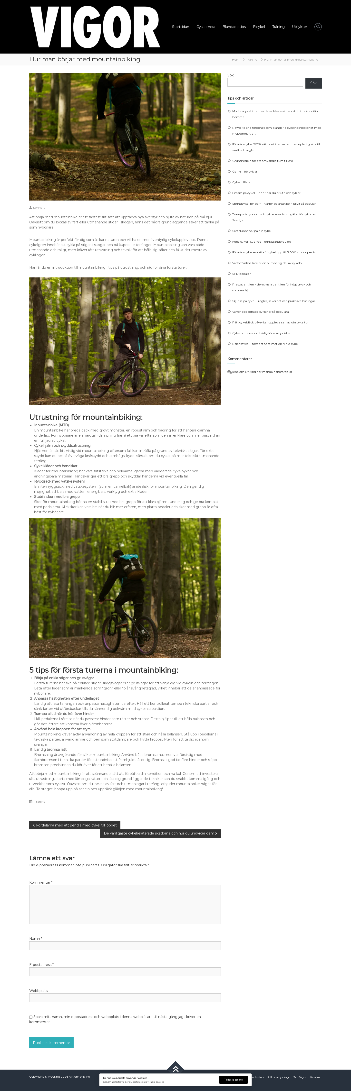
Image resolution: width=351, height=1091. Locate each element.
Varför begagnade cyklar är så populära (260, 311)
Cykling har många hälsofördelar (268, 372)
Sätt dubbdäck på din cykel (252, 231)
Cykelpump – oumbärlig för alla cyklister (261, 333)
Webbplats (38, 991)
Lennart (39, 207)
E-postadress (41, 965)
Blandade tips (234, 27)
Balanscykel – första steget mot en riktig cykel (265, 344)
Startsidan (180, 27)
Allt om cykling (79, 1076)
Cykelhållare (241, 182)
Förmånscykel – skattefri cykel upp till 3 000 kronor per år (274, 252)
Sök (230, 75)
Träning (278, 27)
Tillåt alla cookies (233, 1080)
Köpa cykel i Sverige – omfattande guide (261, 241)
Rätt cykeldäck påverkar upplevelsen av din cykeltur (270, 322)
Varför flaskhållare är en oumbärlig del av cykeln (267, 263)
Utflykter (299, 27)
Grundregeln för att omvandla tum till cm (262, 161)
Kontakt (316, 1077)
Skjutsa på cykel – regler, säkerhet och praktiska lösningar (273, 301)
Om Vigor (299, 1077)
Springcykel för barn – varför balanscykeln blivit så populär (274, 203)
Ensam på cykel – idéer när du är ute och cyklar (266, 193)
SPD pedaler (241, 273)
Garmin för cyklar (244, 171)
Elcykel (259, 27)
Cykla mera (205, 27)
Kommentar (40, 882)
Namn (35, 938)
